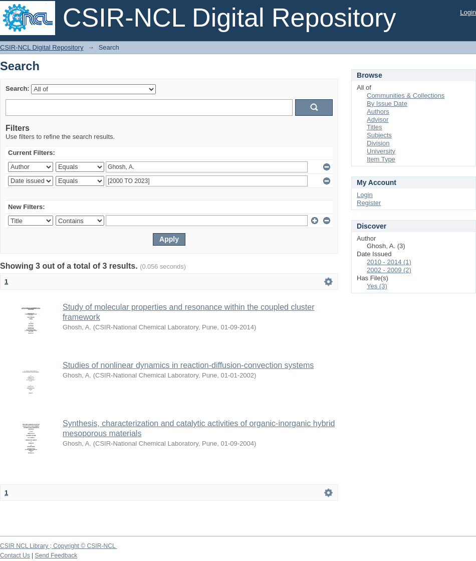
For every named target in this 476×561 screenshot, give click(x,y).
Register (369, 203)
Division (378, 143)
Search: (18, 88)
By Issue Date (387, 103)
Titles (374, 127)
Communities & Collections (405, 95)
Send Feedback (56, 555)
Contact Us (15, 555)
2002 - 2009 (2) (389, 270)
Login (468, 12)
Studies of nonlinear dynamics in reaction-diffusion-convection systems (188, 365)
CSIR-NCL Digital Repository (41, 47)
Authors (378, 111)
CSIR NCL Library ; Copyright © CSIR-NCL (58, 545)
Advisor (377, 119)
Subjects (379, 135)
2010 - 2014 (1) (389, 262)
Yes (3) (377, 286)
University (381, 151)
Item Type (381, 159)
